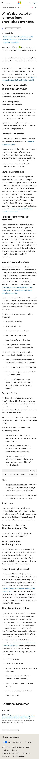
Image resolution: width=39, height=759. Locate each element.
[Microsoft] (19, 2)
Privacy (13, 750)
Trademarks (5, 756)
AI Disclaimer (6, 747)
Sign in (35, 3)
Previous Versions (18, 747)
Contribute (5, 750)
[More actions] (35, 7)
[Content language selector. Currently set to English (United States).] (11, 737)
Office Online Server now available (14, 287)
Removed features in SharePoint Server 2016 (17, 39)
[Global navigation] (2, 3)
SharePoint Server (14, 7)
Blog (27, 747)
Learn (4, 7)
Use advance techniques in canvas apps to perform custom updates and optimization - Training (18, 717)
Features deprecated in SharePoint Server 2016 (18, 37)
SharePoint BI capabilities (11, 42)
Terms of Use (26, 753)
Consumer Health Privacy (10, 753)
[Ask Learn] (32, 7)
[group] (19, 474)
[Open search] (30, 3)
